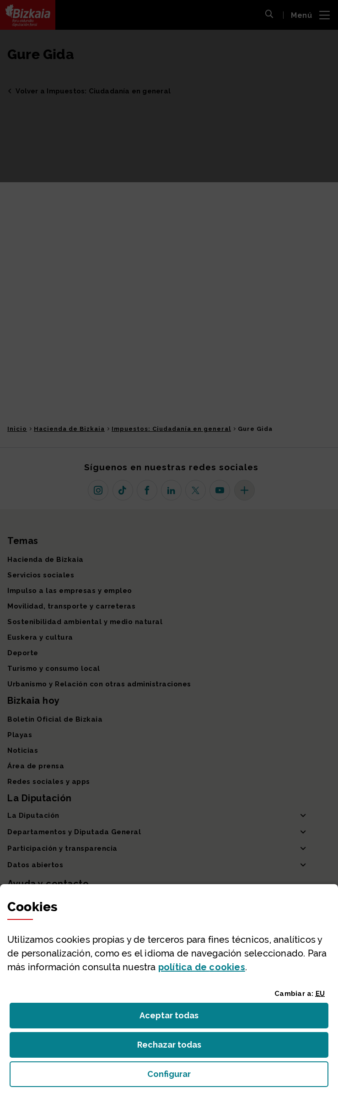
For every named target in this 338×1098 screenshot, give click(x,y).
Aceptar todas (177, 1018)
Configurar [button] (220, 1076)
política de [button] (201, 967)
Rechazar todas (176, 1047)
